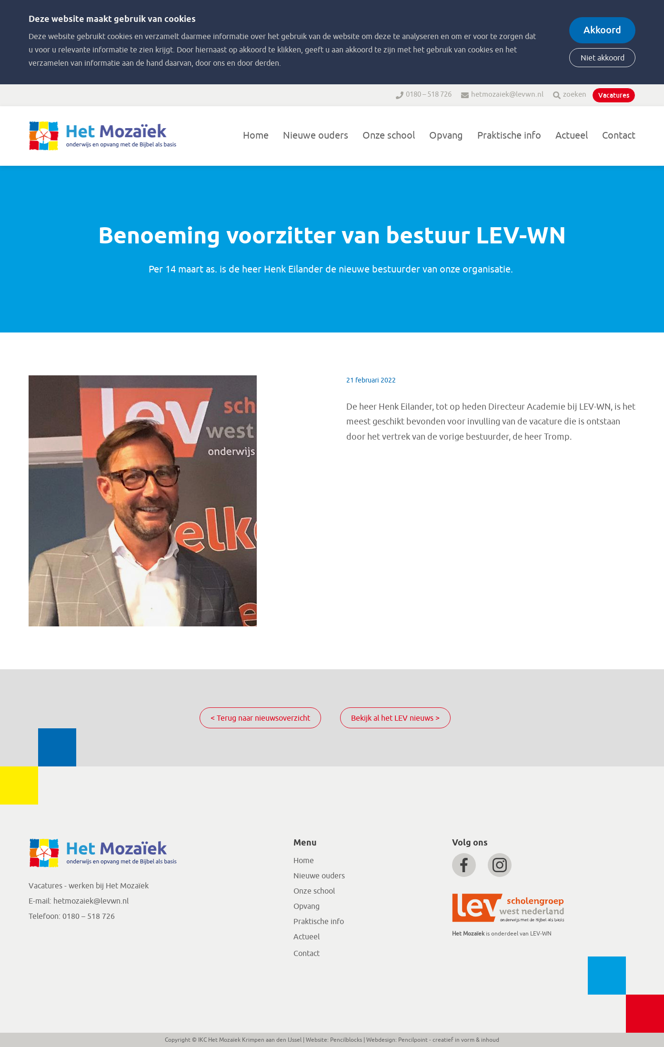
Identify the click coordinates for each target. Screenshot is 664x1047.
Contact (618, 135)
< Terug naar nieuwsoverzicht (260, 718)
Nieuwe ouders (315, 135)
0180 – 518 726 (429, 94)
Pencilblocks (346, 1040)
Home (256, 135)
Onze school (388, 135)
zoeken (574, 94)
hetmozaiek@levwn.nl (507, 94)
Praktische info (509, 135)
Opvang (446, 135)
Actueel (571, 135)
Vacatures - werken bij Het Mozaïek (89, 886)
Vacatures (613, 95)
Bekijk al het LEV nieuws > (395, 718)
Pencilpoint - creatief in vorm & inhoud (448, 1040)
